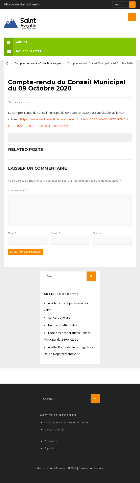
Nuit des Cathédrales (62, 325)
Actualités (51, 441)
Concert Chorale (59, 317)
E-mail (55, 233)
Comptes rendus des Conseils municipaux (39, 63)
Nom (12, 233)
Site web (97, 233)
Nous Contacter (22, 51)
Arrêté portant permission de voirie (66, 422)
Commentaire (17, 190)
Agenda (15, 42)
